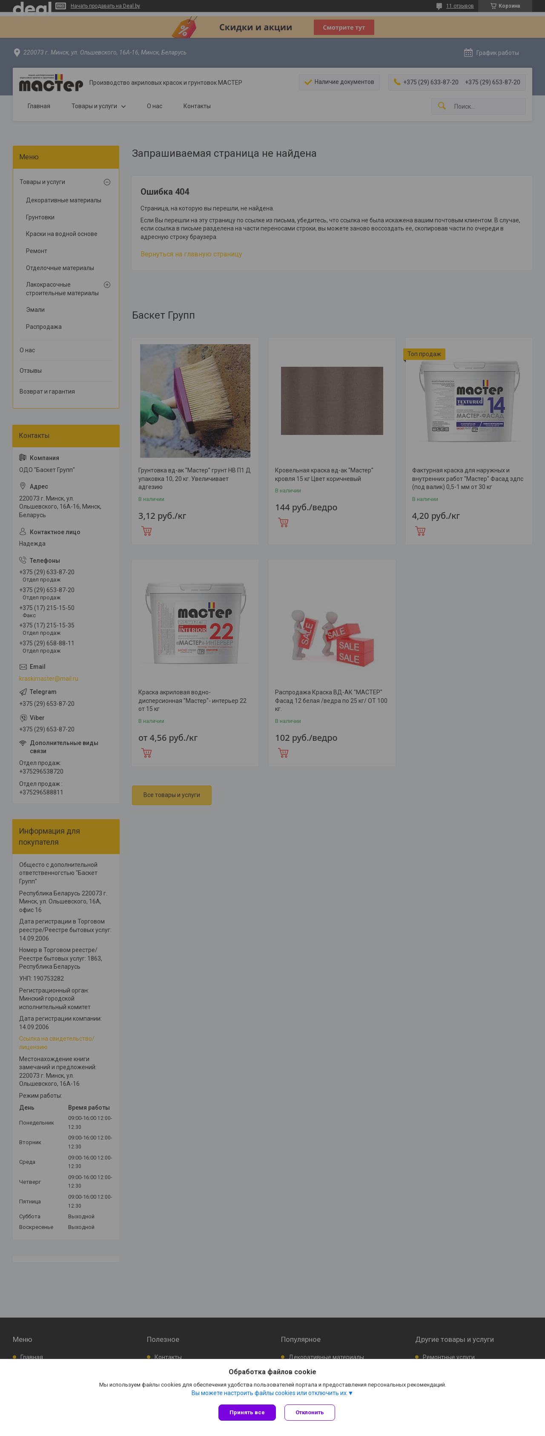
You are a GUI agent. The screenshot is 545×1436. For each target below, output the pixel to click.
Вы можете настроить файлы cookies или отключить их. (270, 1393)
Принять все (247, 1412)
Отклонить (309, 1412)
